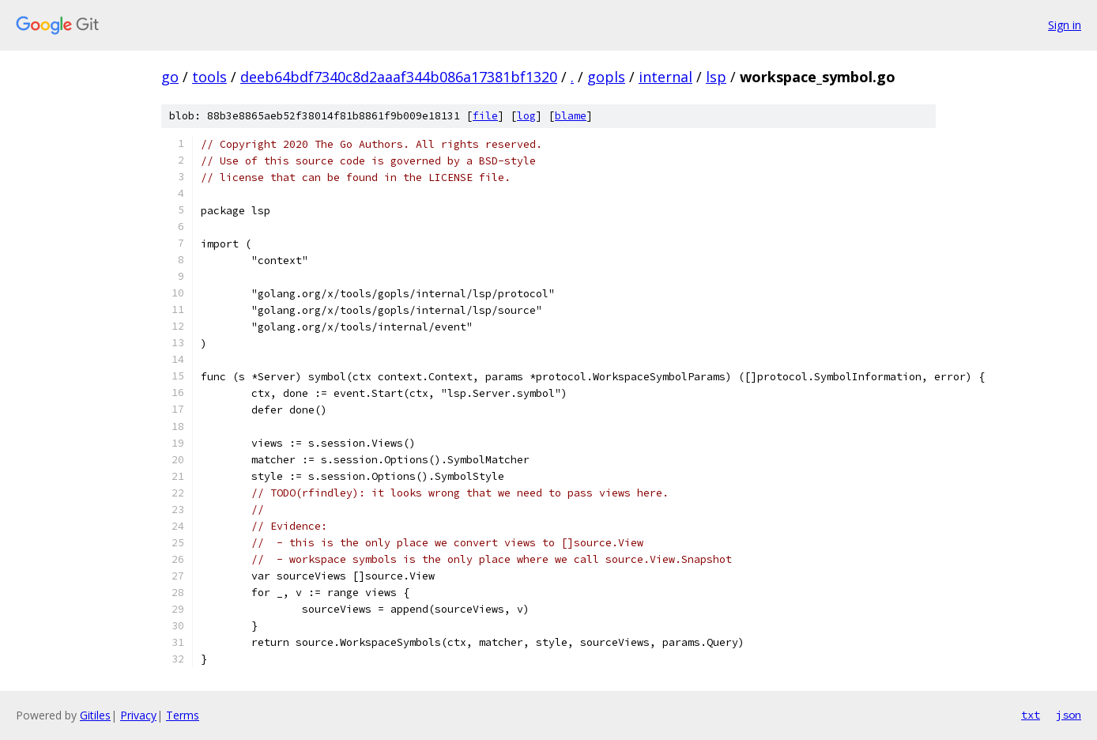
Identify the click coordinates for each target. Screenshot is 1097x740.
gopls (606, 76)
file (485, 116)
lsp (716, 76)
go (170, 76)
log (526, 116)
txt (1030, 715)
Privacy (138, 715)
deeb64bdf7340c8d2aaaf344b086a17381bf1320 (398, 76)
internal (665, 76)
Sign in (1064, 24)
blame (570, 116)
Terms (182, 715)
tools (209, 76)
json (1068, 715)
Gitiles (95, 715)
